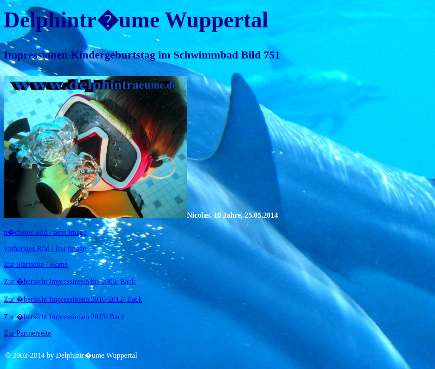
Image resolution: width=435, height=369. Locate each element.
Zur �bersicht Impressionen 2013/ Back (64, 317)
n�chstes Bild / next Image (45, 232)
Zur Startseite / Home (36, 264)
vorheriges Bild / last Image (45, 248)
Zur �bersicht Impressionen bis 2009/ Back (69, 281)
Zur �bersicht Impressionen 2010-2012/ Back (73, 299)
